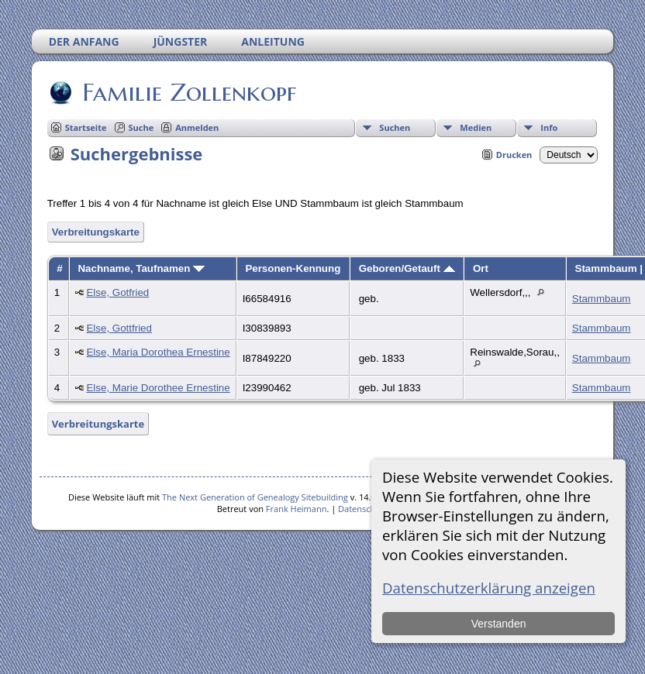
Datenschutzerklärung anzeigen (488, 587)
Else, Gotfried (117, 292)
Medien (476, 127)
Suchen (394, 127)
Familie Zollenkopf (188, 92)
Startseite (86, 127)
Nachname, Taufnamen (141, 268)
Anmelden (197, 127)
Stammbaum (601, 298)
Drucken (514, 154)
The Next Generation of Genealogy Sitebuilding (255, 497)
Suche (141, 127)
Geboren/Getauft (407, 268)
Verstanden (498, 623)
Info (548, 127)
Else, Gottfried (118, 328)
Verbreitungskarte (96, 232)
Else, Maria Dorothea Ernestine (157, 352)
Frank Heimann (296, 508)
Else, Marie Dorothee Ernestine (157, 388)
